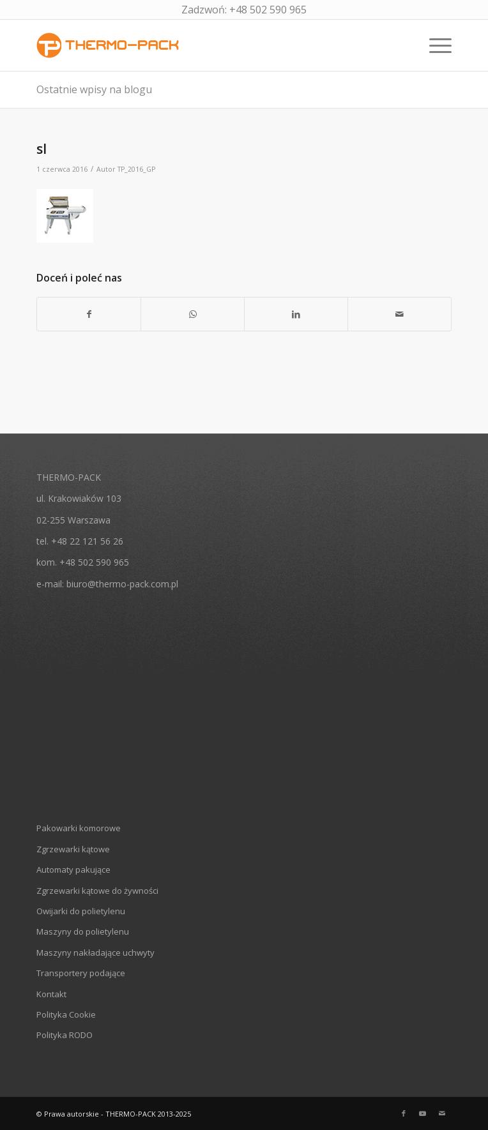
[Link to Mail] (442, 1113)
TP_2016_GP (136, 169)
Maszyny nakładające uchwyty (95, 952)
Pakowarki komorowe (78, 828)
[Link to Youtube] (422, 1113)
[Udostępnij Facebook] (89, 314)
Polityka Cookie (66, 1014)
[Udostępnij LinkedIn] (296, 314)
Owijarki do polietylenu (80, 911)
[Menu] (434, 45)
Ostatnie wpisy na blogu (94, 89)
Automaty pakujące (73, 869)
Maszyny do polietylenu (82, 931)
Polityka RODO (64, 1035)
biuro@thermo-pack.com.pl (122, 584)
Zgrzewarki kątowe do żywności (97, 890)
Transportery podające (80, 973)
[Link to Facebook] (403, 1113)
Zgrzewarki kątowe (73, 849)
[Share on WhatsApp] (192, 314)
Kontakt (51, 994)
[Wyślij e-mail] (399, 314)
